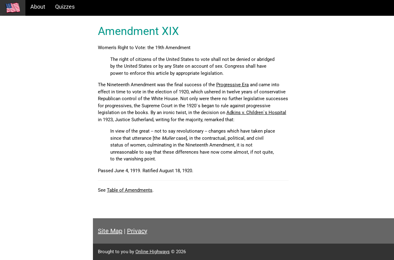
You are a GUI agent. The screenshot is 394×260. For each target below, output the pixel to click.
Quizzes (65, 6)
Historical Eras (22, 40)
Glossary (15, 80)
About (37, 6)
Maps (12, 67)
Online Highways (152, 251)
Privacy (137, 231)
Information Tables (28, 53)
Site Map (110, 231)
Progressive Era (232, 84)
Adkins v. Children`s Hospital (256, 112)
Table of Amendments (129, 190)
